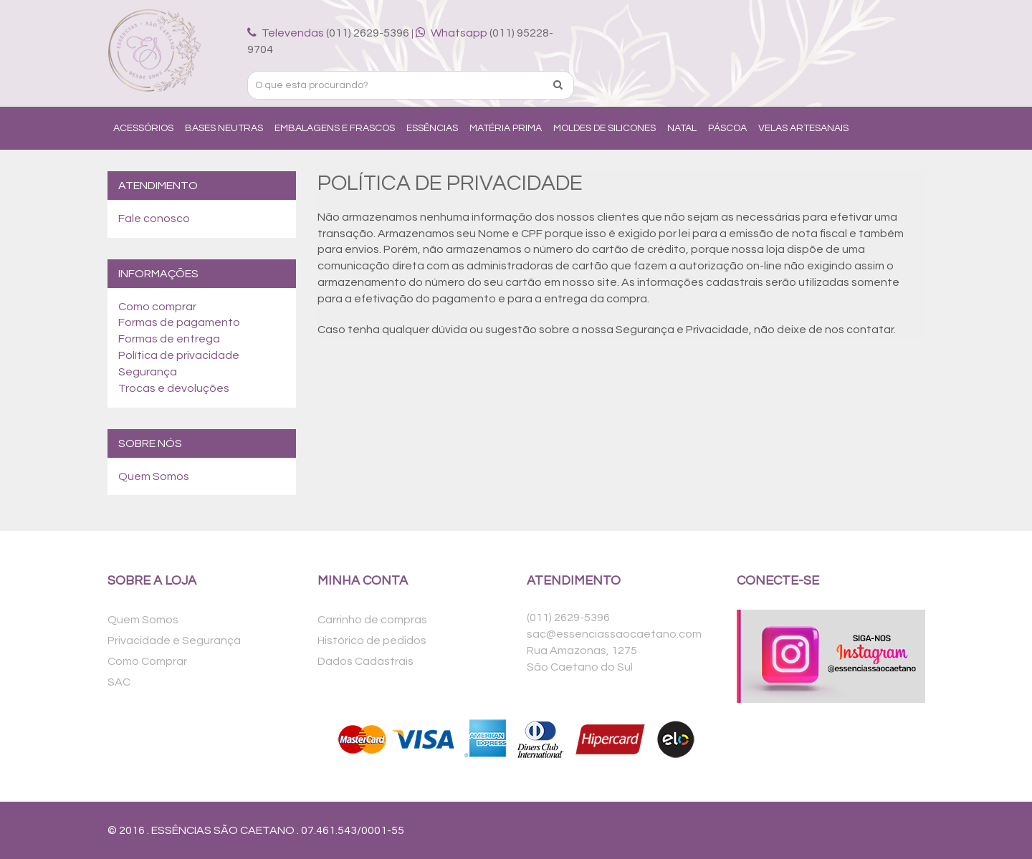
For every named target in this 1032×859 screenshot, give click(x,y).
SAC (119, 682)
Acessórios (143, 128)
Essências (432, 128)
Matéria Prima (505, 128)
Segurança (147, 372)
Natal (682, 128)
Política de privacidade (178, 355)
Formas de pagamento (179, 322)
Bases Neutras (224, 128)
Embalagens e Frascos (334, 128)
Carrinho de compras (372, 619)
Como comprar (157, 306)
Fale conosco (154, 218)
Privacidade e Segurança (174, 640)
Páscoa (727, 128)
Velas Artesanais (803, 128)
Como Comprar (147, 661)
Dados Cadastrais (365, 661)
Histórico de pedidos (371, 640)
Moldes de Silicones (604, 128)
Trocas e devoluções (173, 388)
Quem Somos (153, 476)
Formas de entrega (169, 339)
